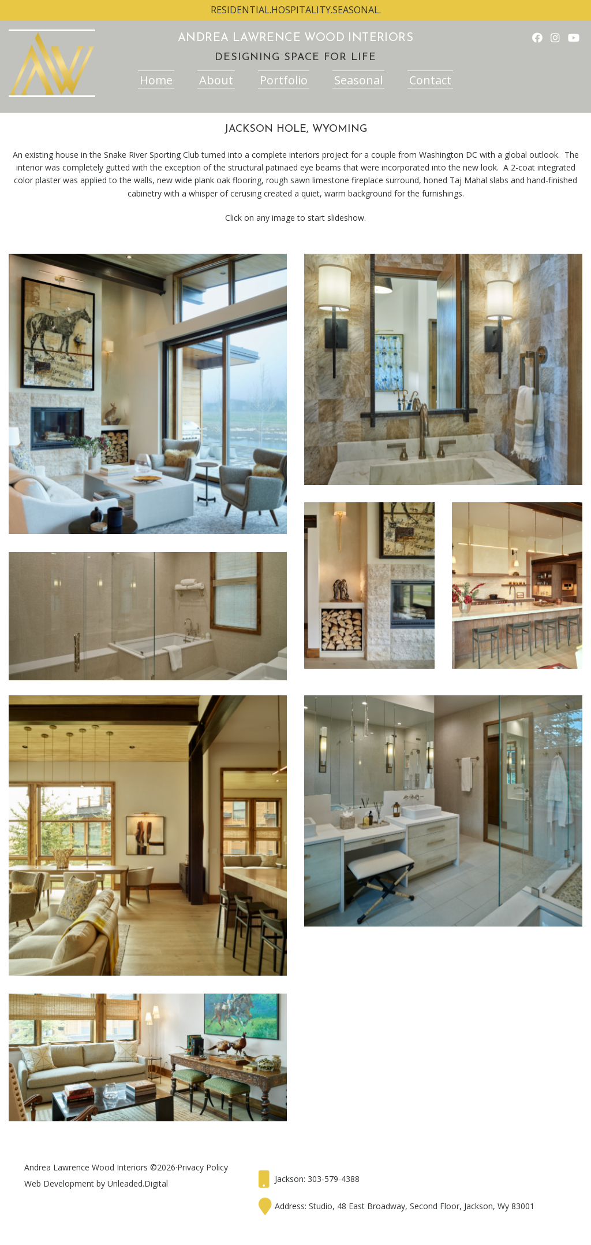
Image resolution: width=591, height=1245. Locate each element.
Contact (430, 80)
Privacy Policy (202, 1167)
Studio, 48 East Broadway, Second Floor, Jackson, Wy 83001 (421, 1205)
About (216, 80)
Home (156, 80)
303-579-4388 (334, 1178)
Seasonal (358, 80)
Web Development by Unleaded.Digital (96, 1183)
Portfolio (284, 80)
